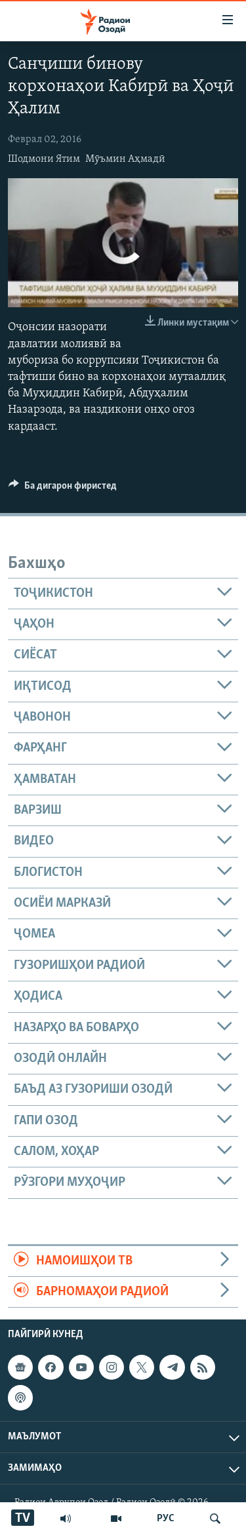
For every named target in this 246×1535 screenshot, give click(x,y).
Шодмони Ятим (44, 159)
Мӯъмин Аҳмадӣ (125, 159)
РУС (165, 1518)
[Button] (63, 488)
